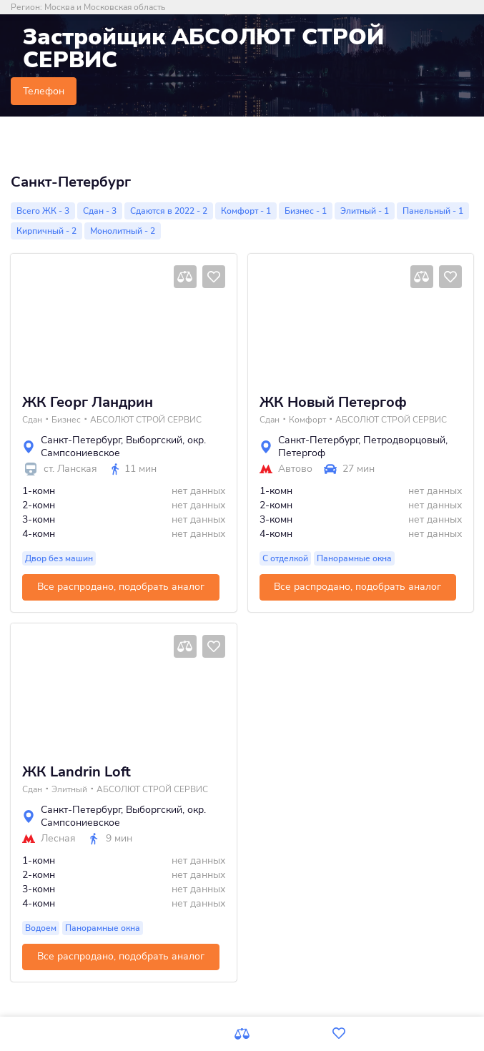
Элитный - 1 (364, 211)
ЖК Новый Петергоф (333, 402)
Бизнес (66, 419)
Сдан (32, 419)
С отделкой (285, 558)
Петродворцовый (404, 440)
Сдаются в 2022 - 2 (168, 211)
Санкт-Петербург (81, 440)
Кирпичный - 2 (46, 231)
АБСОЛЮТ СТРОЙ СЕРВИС (146, 419)
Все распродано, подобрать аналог (120, 586)
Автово (295, 469)
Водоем (40, 928)
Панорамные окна (354, 558)
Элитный (69, 789)
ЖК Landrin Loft (76, 772)
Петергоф (301, 453)
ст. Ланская (70, 469)
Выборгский (154, 440)
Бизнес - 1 (306, 211)
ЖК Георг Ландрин (87, 402)
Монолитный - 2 (122, 231)
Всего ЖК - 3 (42, 211)
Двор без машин (59, 558)
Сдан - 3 (100, 211)
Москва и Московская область (104, 7)
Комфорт (307, 419)
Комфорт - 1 (246, 211)
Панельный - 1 (432, 211)
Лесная (58, 838)
